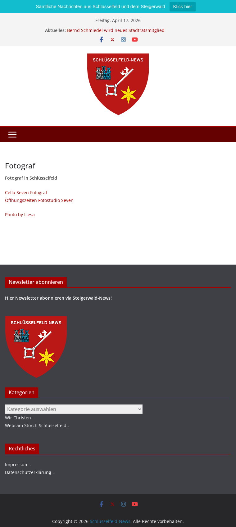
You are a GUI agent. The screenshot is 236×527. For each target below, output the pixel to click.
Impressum (17, 464)
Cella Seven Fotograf (26, 192)
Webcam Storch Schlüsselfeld (35, 425)
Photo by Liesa (20, 214)
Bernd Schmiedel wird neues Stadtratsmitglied (116, 30)
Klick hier (182, 6)
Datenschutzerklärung (28, 472)
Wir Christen (18, 418)
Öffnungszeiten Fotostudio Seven (39, 200)
